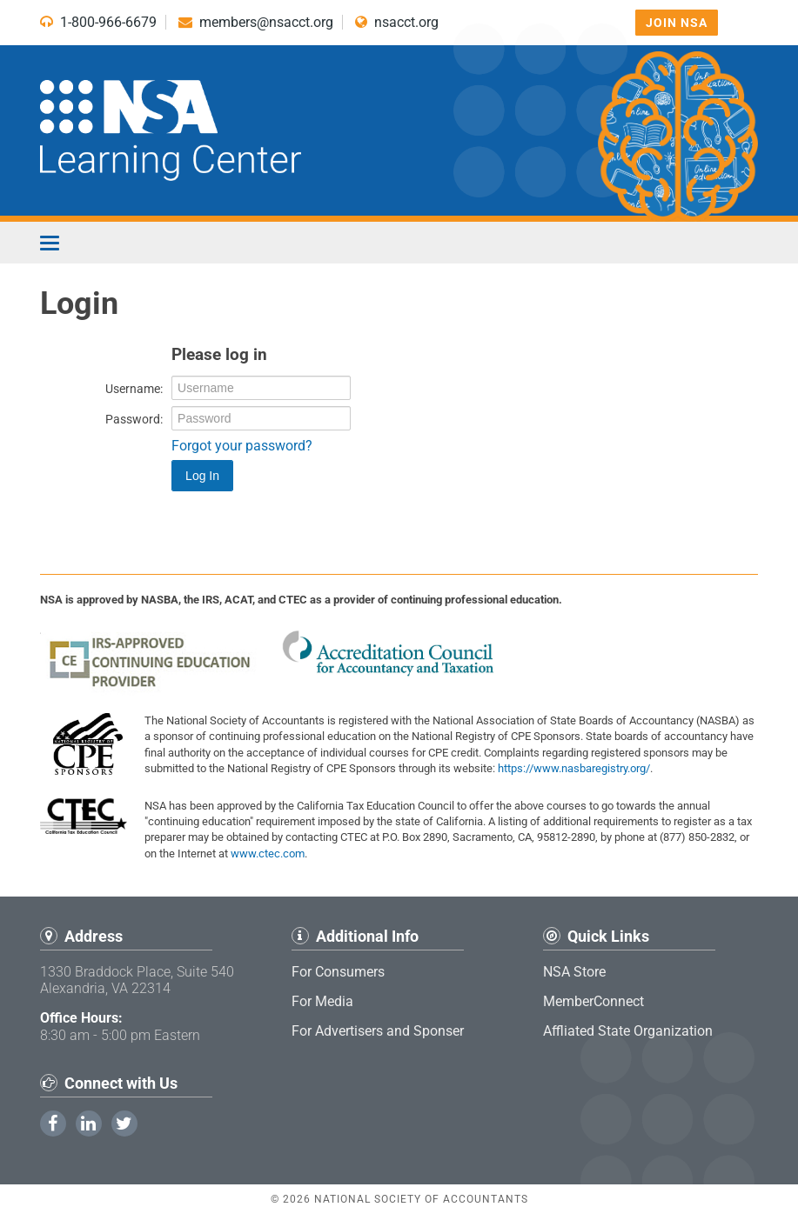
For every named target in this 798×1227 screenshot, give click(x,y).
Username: (134, 389)
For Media (322, 1001)
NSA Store (574, 972)
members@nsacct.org (255, 22)
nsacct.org (397, 22)
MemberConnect (593, 1001)
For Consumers (338, 972)
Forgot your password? (241, 445)
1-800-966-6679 (98, 22)
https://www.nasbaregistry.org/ (574, 768)
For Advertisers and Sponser (378, 1031)
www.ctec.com (268, 853)
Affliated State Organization (628, 1031)
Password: (134, 419)
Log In (202, 476)
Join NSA (676, 23)
